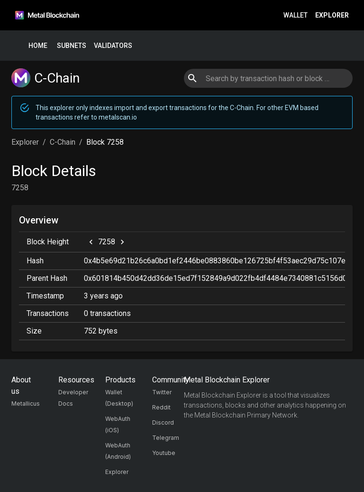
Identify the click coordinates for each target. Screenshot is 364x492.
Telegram (165, 437)
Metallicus (25, 403)
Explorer (332, 15)
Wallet (295, 15)
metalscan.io (118, 117)
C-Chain (62, 142)
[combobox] (268, 78)
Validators (113, 46)
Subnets (71, 46)
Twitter (162, 392)
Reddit (161, 407)
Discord (163, 422)
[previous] (91, 242)
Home (38, 46)
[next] (122, 242)
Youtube (163, 452)
